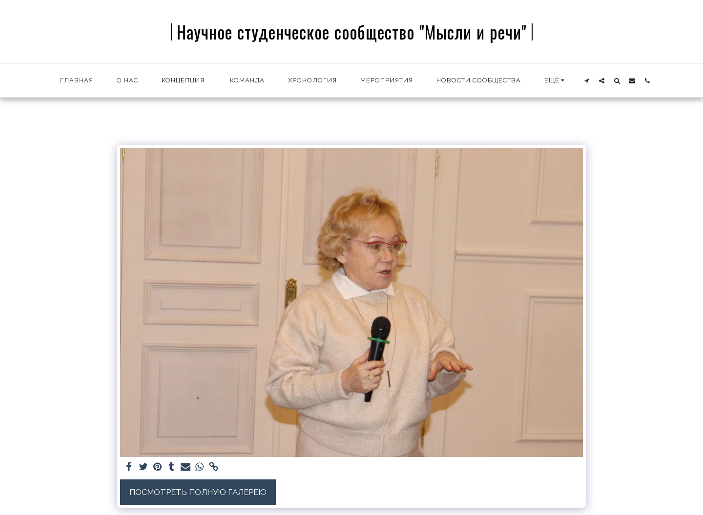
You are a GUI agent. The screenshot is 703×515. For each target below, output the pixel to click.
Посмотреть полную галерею (198, 492)
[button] (586, 80)
